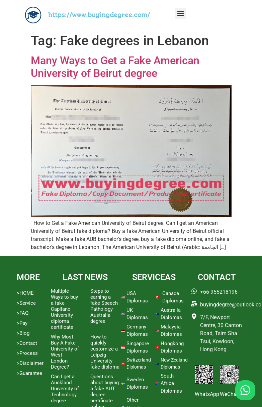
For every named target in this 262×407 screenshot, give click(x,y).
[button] (180, 13)
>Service (26, 303)
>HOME (25, 293)
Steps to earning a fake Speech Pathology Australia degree (104, 306)
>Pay (22, 323)
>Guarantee (29, 373)
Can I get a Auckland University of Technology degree (65, 389)
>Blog (23, 333)
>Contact (27, 343)
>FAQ (22, 313)
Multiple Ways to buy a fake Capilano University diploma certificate (64, 309)
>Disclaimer (30, 363)
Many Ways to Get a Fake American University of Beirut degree (115, 67)
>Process (27, 353)
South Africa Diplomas (171, 383)
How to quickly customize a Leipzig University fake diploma (104, 352)
